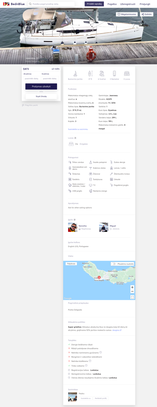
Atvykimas (27, 74)
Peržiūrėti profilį (100, 398)
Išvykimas (45, 74)
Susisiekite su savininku (78, 129)
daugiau (116, 330)
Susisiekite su (86, 398)
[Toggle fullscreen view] (132, 297)
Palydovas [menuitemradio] (71, 264)
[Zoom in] (132, 287)
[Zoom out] (132, 291)
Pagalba (112, 4)
